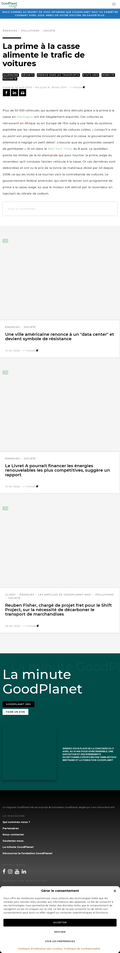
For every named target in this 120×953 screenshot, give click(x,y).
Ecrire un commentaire (22, 208)
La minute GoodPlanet (18, 847)
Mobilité (108, 75)
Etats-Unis (90, 75)
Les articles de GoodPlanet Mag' (64, 594)
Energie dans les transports (58, 75)
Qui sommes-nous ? (16, 822)
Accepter (60, 922)
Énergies (10, 30)
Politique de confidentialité (82, 948)
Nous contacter (13, 834)
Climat (10, 594)
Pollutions (30, 30)
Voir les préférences (60, 941)
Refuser (60, 932)
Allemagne (10, 75)
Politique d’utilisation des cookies (40, 948)
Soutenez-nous (13, 840)
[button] (115, 891)
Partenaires (11, 828)
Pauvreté (10, 78)
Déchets (28, 75)
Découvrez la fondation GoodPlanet (27, 853)
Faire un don (15, 711)
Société (49, 30)
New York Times (60, 148)
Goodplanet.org (18, 704)
